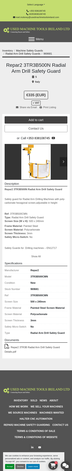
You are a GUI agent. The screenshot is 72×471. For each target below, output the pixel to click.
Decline (20, 466)
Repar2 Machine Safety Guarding (27, 425)
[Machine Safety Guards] (29, 50)
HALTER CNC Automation (36, 419)
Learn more (33, 466)
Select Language (35, 4)
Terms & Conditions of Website (36, 437)
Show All (36, 256)
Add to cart (36, 120)
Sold (33, 400)
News (43, 400)
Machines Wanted (52, 412)
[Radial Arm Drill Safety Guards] (23, 53)
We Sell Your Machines (47, 406)
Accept (10, 466)
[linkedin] (32, 447)
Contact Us (36, 128)
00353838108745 (37, 14)
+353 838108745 (37, 11)
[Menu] (31, 39)
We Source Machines (22, 412)
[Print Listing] (47, 107)
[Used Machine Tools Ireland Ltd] (36, 390)
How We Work (18, 406)
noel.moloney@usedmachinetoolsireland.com (37, 17)
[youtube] (53, 138)
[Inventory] (7, 50)
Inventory (21, 400)
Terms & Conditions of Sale (36, 431)
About (53, 400)
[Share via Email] (27, 107)
